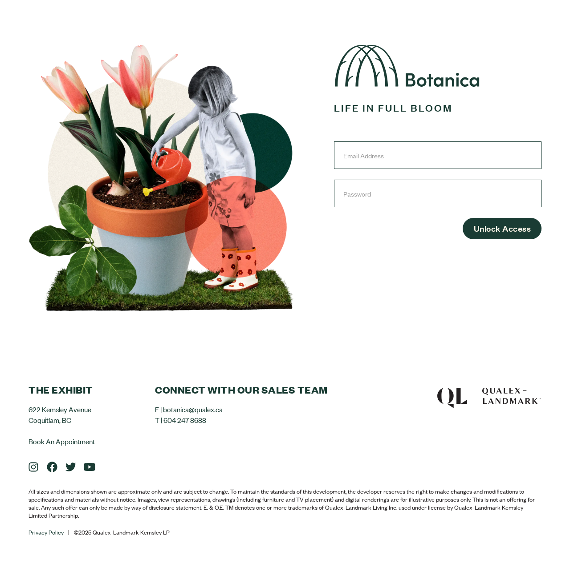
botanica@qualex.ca (193, 409)
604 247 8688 (184, 420)
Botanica (407, 65)
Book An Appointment (61, 441)
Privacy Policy (46, 532)
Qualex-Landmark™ (489, 396)
